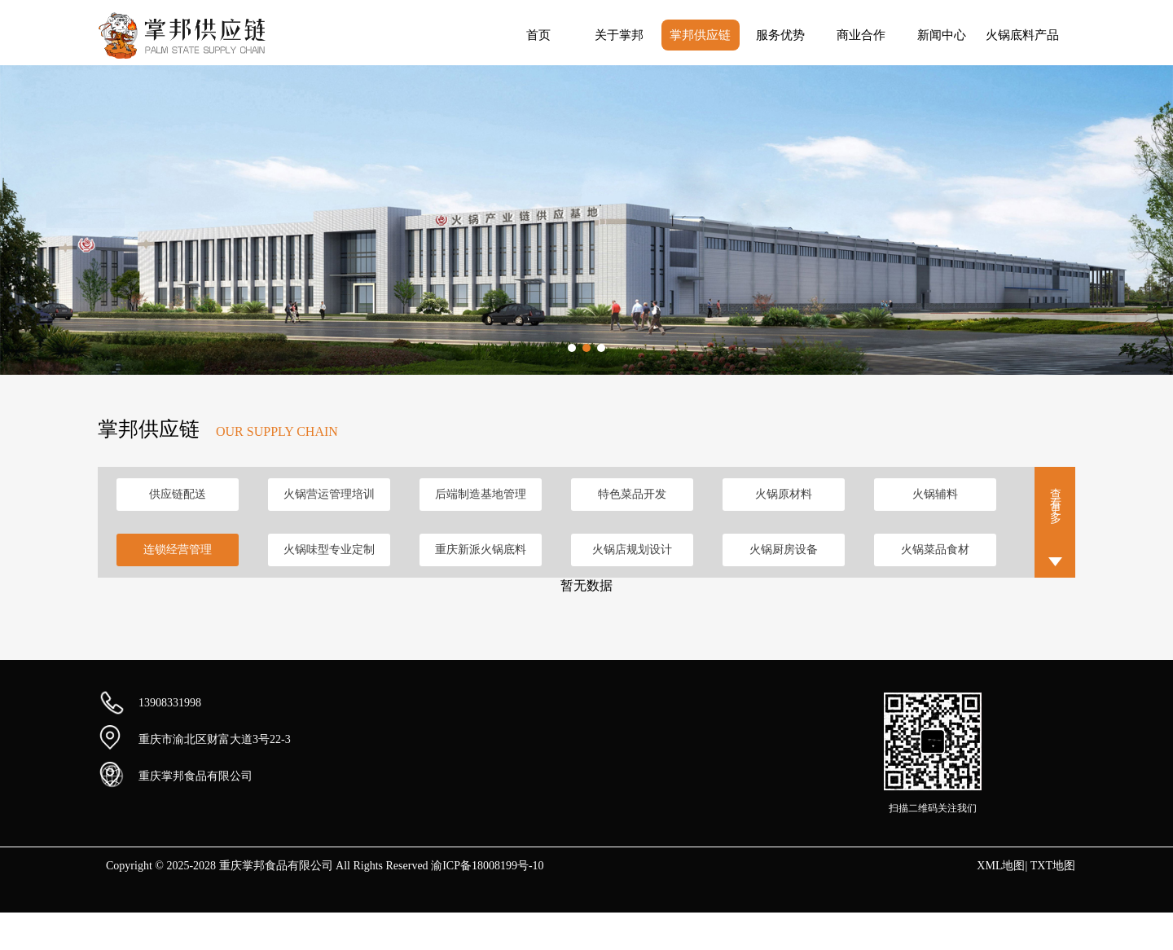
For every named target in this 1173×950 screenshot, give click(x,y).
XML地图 (1001, 866)
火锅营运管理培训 (329, 494)
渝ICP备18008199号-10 (487, 866)
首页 (538, 35)
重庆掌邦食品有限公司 (195, 776)
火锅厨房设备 (783, 549)
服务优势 (780, 35)
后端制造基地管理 (480, 494)
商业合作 (861, 35)
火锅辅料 (935, 494)
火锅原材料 (783, 494)
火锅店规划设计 (632, 549)
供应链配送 (177, 494)
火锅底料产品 (1022, 35)
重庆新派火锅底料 (480, 549)
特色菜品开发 (632, 494)
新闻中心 (941, 35)
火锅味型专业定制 (329, 549)
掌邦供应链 (700, 35)
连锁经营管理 (177, 549)
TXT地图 (1052, 866)
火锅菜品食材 (935, 549)
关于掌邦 (619, 35)
